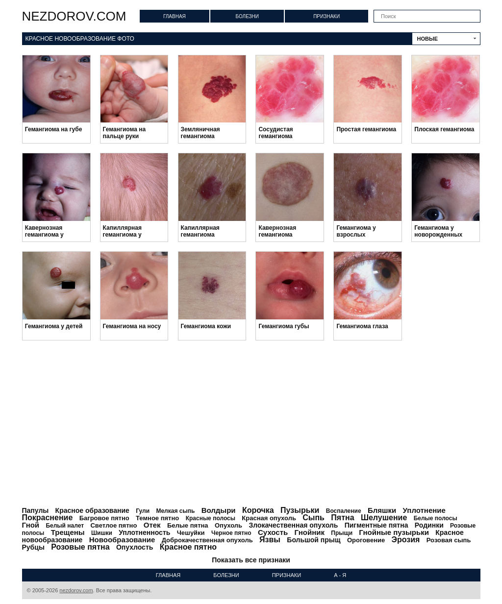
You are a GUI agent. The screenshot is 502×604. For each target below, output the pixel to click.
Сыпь (313, 517)
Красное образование (92, 510)
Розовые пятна (80, 547)
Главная (174, 16)
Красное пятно (188, 547)
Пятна (342, 517)
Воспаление (343, 510)
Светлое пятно (113, 525)
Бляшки (382, 510)
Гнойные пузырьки (394, 532)
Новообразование (122, 539)
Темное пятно (157, 518)
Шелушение (384, 517)
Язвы (269, 539)
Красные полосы (210, 518)
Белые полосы (435, 518)
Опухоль (228, 525)
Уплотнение (424, 510)
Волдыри (218, 510)
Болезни (247, 16)
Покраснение (47, 517)
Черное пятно (231, 533)
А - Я (340, 575)
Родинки (429, 525)
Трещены (68, 532)
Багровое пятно (104, 518)
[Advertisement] (251, 423)
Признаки (326, 16)
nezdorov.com (74, 16)
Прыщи (341, 533)
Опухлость (134, 547)
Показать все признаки (251, 560)
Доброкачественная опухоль (207, 540)
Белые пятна (187, 525)
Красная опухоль (269, 518)
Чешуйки (191, 532)
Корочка (258, 510)
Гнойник (310, 532)
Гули (143, 510)
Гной (31, 525)
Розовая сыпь (449, 540)
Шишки (101, 533)
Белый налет (65, 525)
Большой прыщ (313, 540)
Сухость (273, 532)
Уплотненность (144, 532)
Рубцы (33, 547)
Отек (152, 525)
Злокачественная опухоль (293, 525)
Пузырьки (299, 510)
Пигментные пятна (376, 525)
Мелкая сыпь (175, 510)
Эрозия (406, 539)
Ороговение (366, 540)
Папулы (35, 510)
